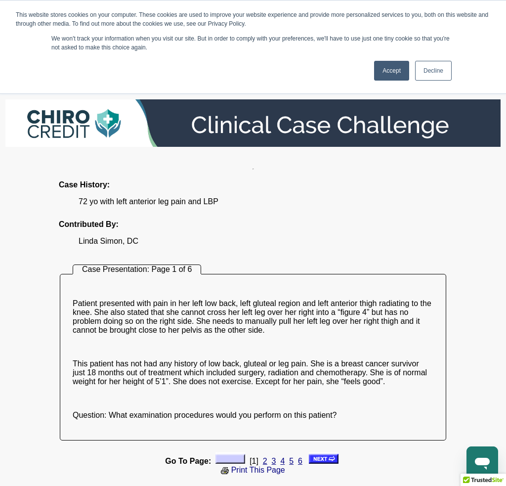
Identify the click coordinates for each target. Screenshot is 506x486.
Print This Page (253, 470)
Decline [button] (433, 70)
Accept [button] (391, 70)
